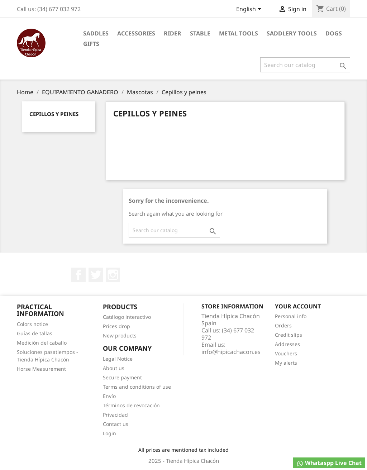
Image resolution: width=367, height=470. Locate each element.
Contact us (115, 424)
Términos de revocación (131, 405)
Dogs (333, 33)
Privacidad (115, 414)
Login (109, 433)
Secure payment (122, 377)
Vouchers (286, 353)
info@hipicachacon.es (231, 352)
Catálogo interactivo (127, 316)
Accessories (136, 33)
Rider (172, 33)
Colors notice (32, 324)
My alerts (286, 362)
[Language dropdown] (250, 9)
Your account (298, 306)
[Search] (305, 64)
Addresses (287, 344)
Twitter (96, 275)
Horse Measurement (41, 368)
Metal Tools (238, 33)
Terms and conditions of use (137, 386)
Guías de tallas (34, 333)
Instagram (113, 275)
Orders (283, 325)
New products (120, 335)
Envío (109, 396)
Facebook (78, 275)
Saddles (96, 33)
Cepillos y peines (53, 114)
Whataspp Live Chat (329, 463)
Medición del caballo (42, 342)
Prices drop (116, 326)
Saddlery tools (292, 33)
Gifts (91, 44)
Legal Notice (118, 358)
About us (113, 368)
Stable (200, 33)
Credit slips (288, 334)
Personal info (290, 316)
